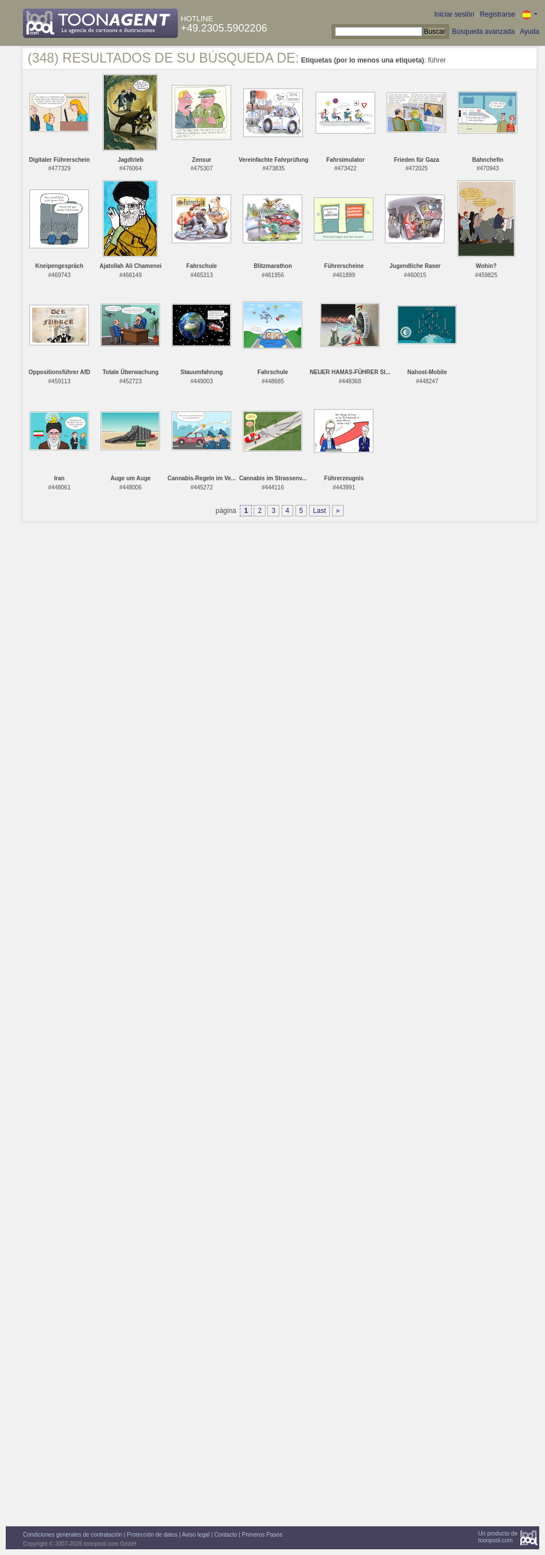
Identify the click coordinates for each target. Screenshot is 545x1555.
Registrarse (497, 14)
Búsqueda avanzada (483, 32)
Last (319, 511)
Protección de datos (152, 1534)
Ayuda (529, 32)
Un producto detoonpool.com (497, 1537)
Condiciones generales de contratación (72, 1534)
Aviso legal (195, 1534)
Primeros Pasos (262, 1534)
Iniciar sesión (454, 14)
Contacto (225, 1534)
